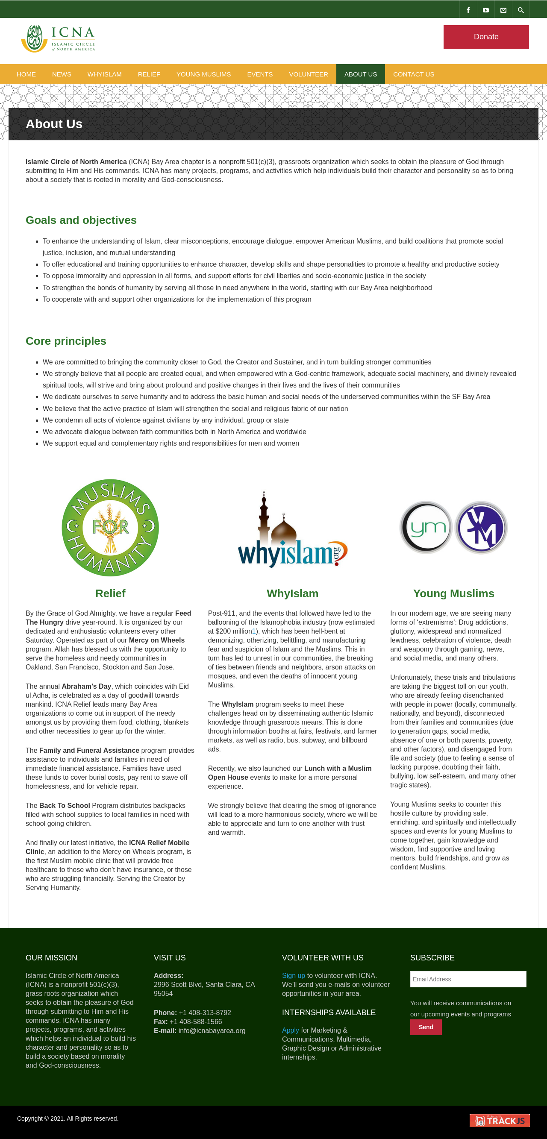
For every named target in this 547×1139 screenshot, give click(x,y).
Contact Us (413, 74)
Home (26, 74)
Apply (290, 1030)
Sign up (293, 975)
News (61, 74)
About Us (360, 74)
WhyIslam (105, 74)
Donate (486, 36)
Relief (149, 74)
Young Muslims (203, 74)
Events (260, 74)
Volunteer (308, 74)
